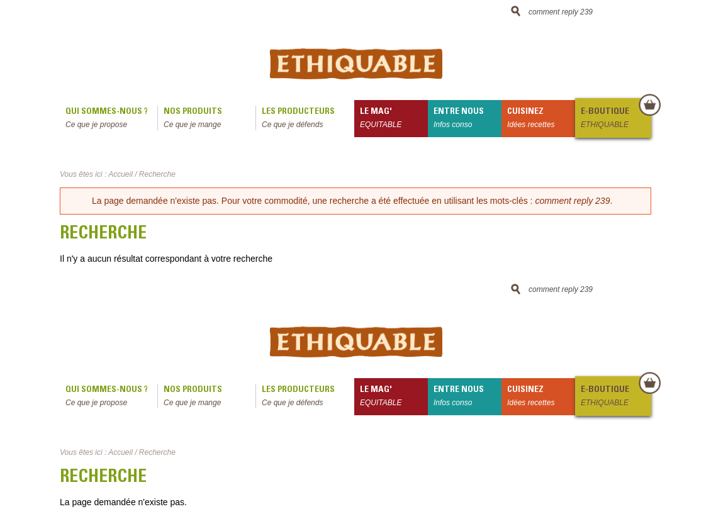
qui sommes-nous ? (111, 119)
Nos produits (209, 119)
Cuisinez (541, 119)
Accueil (120, 174)
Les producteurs (308, 119)
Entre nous (467, 119)
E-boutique (615, 119)
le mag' (394, 119)
